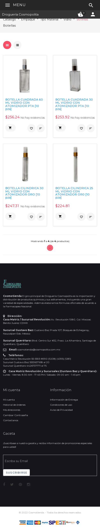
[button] (10, 127)
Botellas (82, 19)
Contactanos (10, 420)
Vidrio (67, 19)
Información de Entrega (64, 399)
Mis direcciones (11, 409)
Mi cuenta (9, 399)
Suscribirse (16, 472)
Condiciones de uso (61, 404)
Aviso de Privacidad (61, 409)
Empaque (28, 19)
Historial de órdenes (14, 404)
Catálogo (9, 19)
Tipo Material (49, 19)
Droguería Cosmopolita (20, 14)
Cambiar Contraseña (15, 415)
